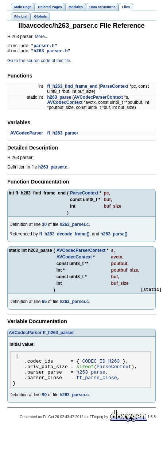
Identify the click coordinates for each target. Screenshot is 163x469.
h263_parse (59, 99)
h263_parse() (113, 236)
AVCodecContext (64, 104)
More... (41, 36)
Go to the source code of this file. (39, 62)
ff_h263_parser (62, 135)
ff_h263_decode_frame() (64, 236)
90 (44, 404)
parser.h (44, 47)
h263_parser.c (52, 169)
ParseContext (114, 88)
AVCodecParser (26, 135)
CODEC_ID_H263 (101, 366)
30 (44, 226)
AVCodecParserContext (98, 99)
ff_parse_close (97, 386)
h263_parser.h (51, 53)
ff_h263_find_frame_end (72, 88)
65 (44, 304)
